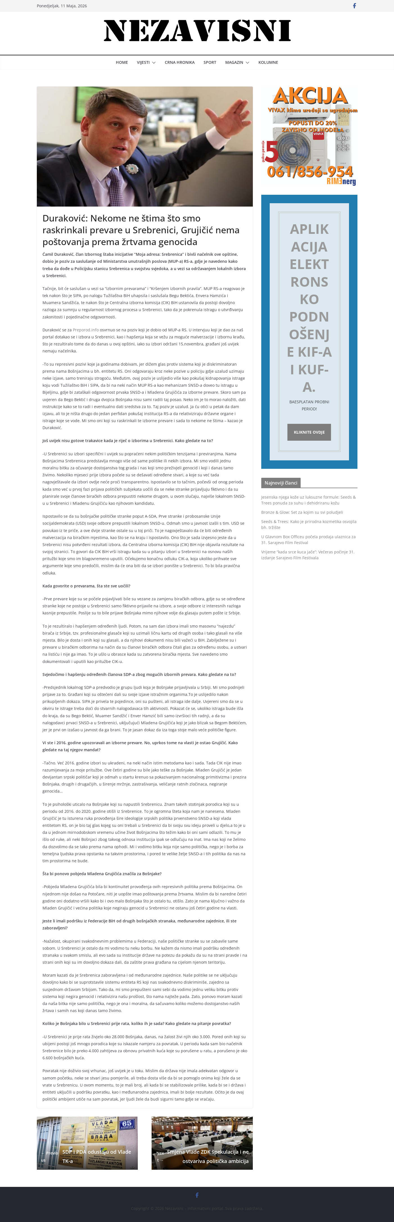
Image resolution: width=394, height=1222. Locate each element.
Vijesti (143, 62)
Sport (210, 62)
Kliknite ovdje (309, 433)
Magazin (234, 62)
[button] (153, 62)
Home (122, 62)
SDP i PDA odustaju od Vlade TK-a (86, 1156)
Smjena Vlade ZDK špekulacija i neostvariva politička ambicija (202, 1156)
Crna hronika (180, 62)
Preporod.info (86, 329)
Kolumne (268, 62)
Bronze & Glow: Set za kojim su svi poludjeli (302, 513)
